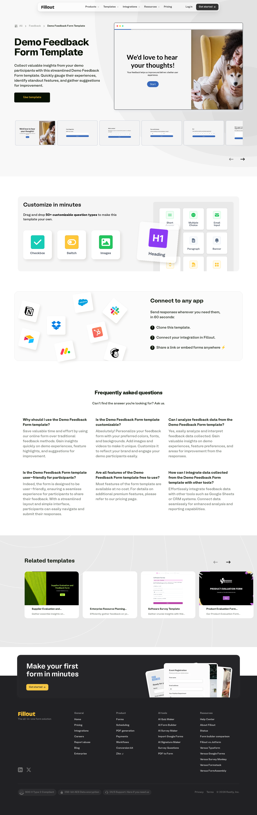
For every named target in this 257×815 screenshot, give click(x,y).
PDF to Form (165, 754)
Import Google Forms (170, 736)
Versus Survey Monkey (213, 759)
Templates (111, 7)
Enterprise (80, 754)
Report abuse (82, 742)
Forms (120, 719)
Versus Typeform (210, 748)
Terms (210, 792)
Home (77, 719)
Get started (207, 7)
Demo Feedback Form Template (66, 26)
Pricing (168, 7)
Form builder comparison (215, 736)
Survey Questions (168, 748)
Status (204, 731)
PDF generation (125, 731)
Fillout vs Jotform (210, 742)
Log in (189, 7)
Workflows (122, 742)
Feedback (35, 26)
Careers (79, 736)
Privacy (199, 792)
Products (92, 7)
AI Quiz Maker (166, 719)
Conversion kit (124, 748)
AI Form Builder (167, 725)
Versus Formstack (210, 765)
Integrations (132, 7)
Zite (120, 754)
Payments (122, 736)
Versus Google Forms (212, 754)
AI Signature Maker (169, 742)
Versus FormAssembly (213, 771)
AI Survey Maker (168, 731)
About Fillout (207, 725)
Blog (77, 748)
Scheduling (122, 725)
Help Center (207, 719)
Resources (152, 7)
